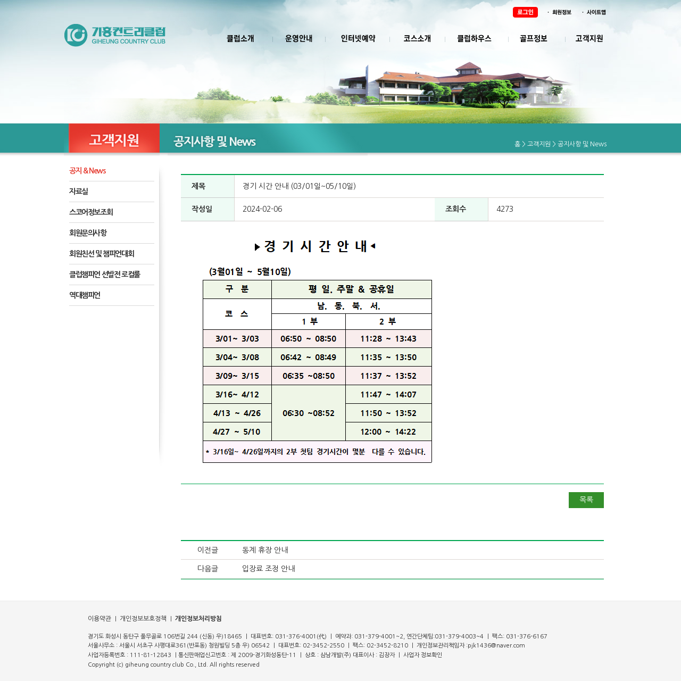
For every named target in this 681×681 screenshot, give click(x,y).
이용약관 (99, 619)
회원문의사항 (87, 233)
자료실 (78, 191)
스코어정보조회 (90, 212)
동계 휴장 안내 (265, 550)
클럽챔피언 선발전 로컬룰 (104, 274)
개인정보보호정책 (142, 619)
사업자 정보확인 (422, 655)
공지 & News (87, 171)
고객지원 (539, 144)
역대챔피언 (84, 295)
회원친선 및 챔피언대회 (101, 254)
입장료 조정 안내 (268, 568)
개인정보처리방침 (198, 619)
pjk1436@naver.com (496, 646)
